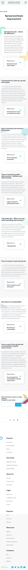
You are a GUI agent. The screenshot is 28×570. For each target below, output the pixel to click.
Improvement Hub (10, 538)
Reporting (8, 522)
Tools (7, 515)
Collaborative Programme (11, 465)
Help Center (9, 535)
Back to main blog (3, 11)
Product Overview (10, 445)
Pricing (7, 449)
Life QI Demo (9, 452)
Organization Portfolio (11, 462)
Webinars (8, 531)
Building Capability (10, 468)
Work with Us (9, 484)
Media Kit (8, 561)
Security (8, 504)
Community (9, 518)
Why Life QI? (9, 442)
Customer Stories (10, 481)
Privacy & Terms (4, 567)
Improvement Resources (11, 541)
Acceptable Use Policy (11, 497)
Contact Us (8, 558)
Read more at (14, 63)
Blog (7, 554)
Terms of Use (9, 494)
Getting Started (9, 545)
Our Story (8, 478)
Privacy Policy (9, 501)
